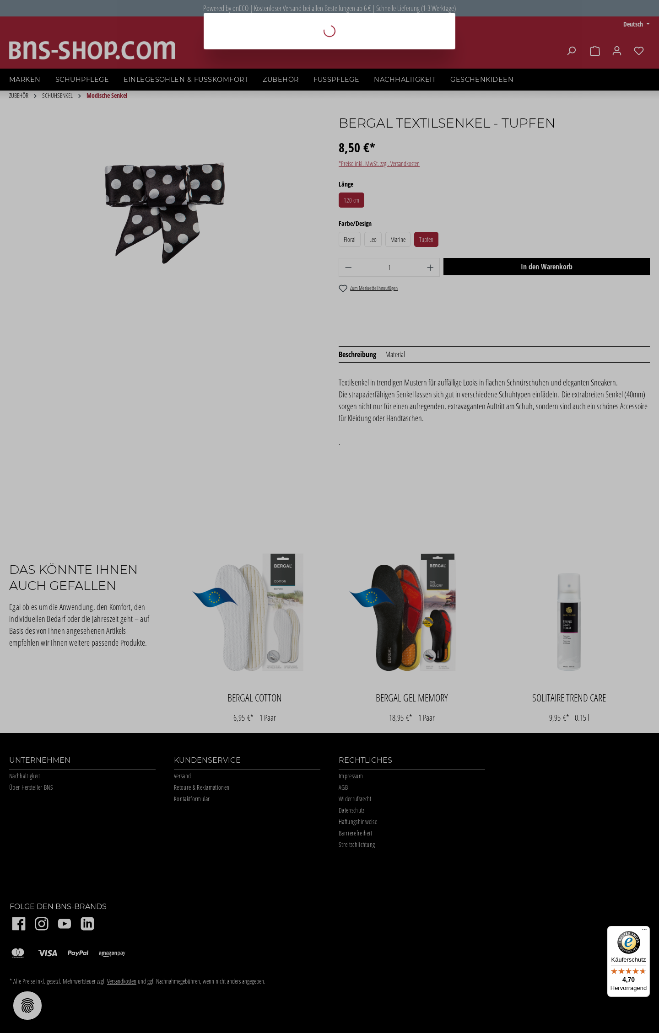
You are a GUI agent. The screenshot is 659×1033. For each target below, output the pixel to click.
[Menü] (644, 931)
